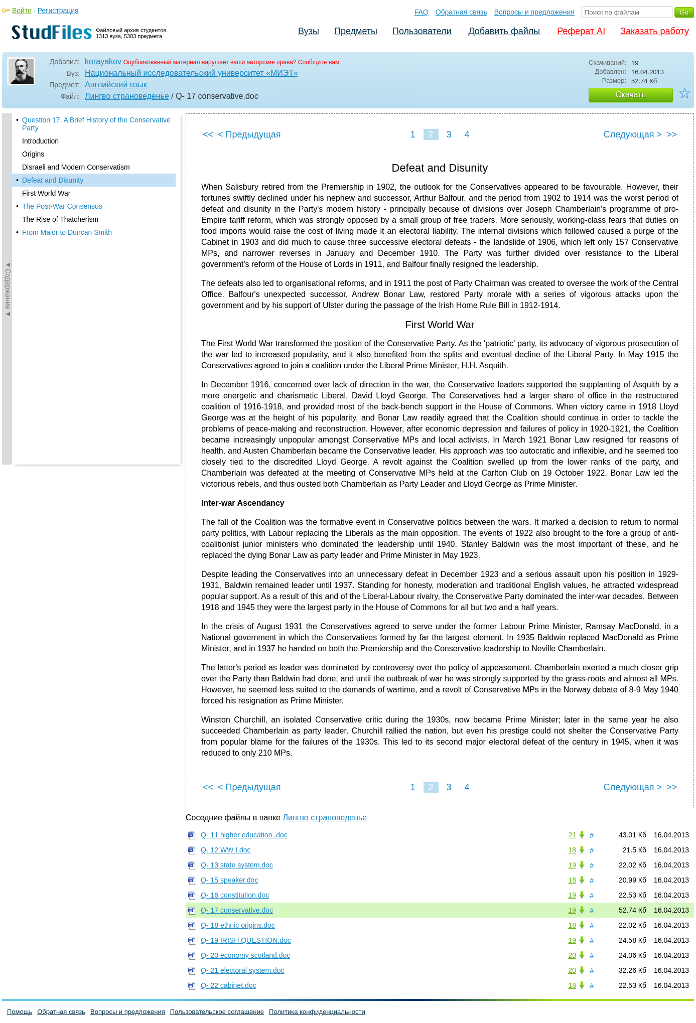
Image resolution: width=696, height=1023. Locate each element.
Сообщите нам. (319, 62)
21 (572, 835)
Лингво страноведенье (127, 96)
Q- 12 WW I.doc (226, 850)
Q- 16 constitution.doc (235, 895)
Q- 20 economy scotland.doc (245, 955)
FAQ (421, 12)
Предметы (355, 31)
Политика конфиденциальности (317, 1011)
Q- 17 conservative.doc (237, 910)
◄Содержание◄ (8, 289)
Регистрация (58, 11)
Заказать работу (654, 31)
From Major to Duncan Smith (67, 232)
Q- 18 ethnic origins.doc (238, 925)
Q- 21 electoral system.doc (243, 970)
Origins (33, 154)
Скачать (631, 94)
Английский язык (116, 84)
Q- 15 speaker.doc (229, 880)
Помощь (19, 1011)
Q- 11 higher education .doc (244, 835)
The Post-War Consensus (62, 206)
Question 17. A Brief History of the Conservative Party (96, 124)
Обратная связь (461, 12)
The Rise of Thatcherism (60, 219)
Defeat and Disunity (52, 180)
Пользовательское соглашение (217, 1011)
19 (572, 865)
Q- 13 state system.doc (237, 865)
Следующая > (633, 134)
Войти (22, 11)
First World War (46, 193)
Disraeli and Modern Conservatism (76, 167)
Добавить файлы (504, 31)
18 (572, 850)
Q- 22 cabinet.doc (228, 985)
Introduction (40, 141)
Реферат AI (581, 31)
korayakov (103, 61)
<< (208, 134)
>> (671, 134)
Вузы (308, 31)
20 (572, 955)
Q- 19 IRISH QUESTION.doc (246, 940)
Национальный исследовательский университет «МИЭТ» (191, 73)
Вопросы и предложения (534, 12)
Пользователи (421, 31)
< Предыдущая (249, 134)
